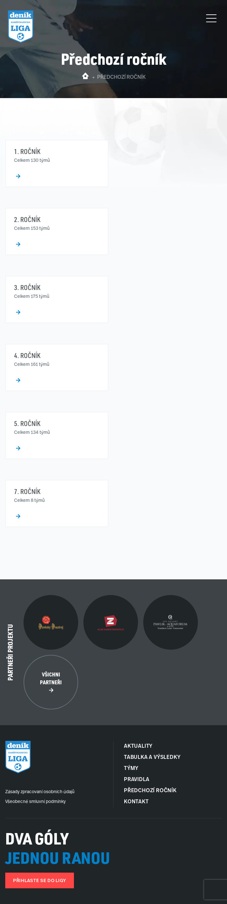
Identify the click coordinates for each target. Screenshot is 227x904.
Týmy (131, 768)
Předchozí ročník (150, 790)
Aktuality (138, 746)
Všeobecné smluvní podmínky (35, 801)
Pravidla (136, 779)
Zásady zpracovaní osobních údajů (40, 792)
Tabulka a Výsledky (152, 757)
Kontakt (136, 802)
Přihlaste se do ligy (39, 880)
